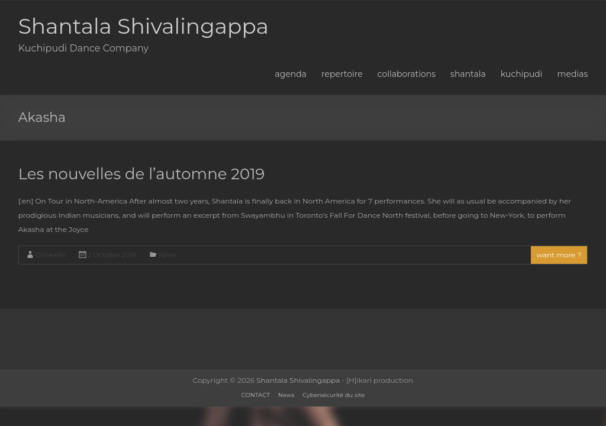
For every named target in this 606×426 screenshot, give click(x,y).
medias (572, 74)
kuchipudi (522, 74)
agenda (291, 74)
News (167, 255)
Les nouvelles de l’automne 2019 (141, 173)
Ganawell (51, 255)
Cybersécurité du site (333, 395)
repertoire (342, 74)
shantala (468, 74)
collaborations (407, 74)
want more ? (559, 254)
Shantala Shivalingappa (143, 26)
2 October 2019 (112, 255)
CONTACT (255, 395)
